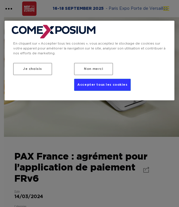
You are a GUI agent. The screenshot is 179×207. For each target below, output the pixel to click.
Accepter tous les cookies (102, 84)
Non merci (93, 68)
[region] (90, 60)
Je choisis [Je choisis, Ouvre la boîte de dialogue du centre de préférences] (32, 68)
